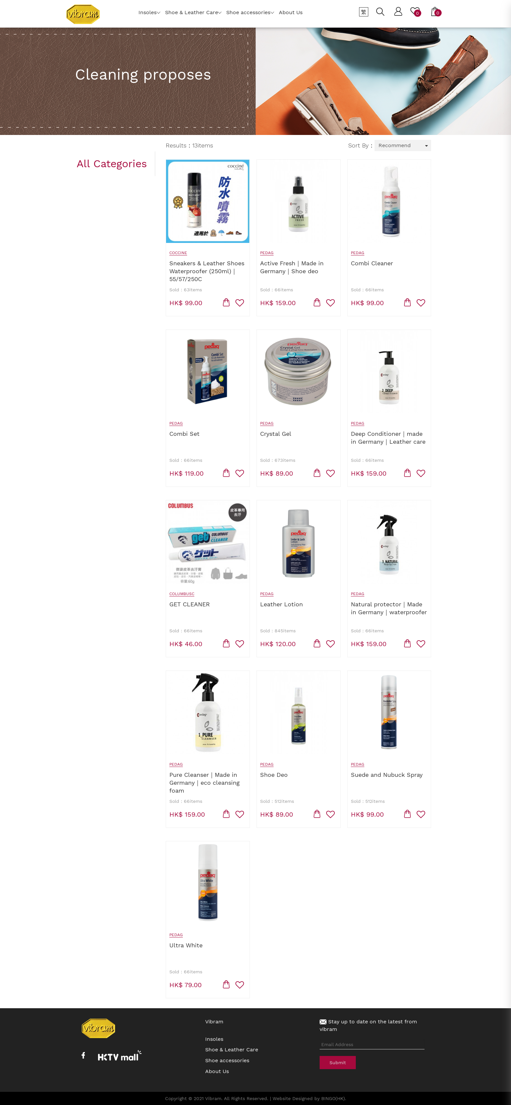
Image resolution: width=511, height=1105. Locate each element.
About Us (217, 1071)
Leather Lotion (281, 604)
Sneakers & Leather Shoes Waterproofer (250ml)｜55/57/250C (206, 271)
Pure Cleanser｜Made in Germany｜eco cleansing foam (204, 782)
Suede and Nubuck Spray (387, 774)
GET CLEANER (189, 604)
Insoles (214, 1039)
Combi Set (184, 433)
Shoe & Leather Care (231, 1049)
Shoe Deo (274, 774)
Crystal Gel (275, 433)
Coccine (178, 252)
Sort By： (361, 145)
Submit (337, 1062)
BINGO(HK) (333, 1098)
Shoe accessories (227, 1060)
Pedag (267, 252)
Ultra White (186, 945)
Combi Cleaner (372, 263)
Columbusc (181, 594)
